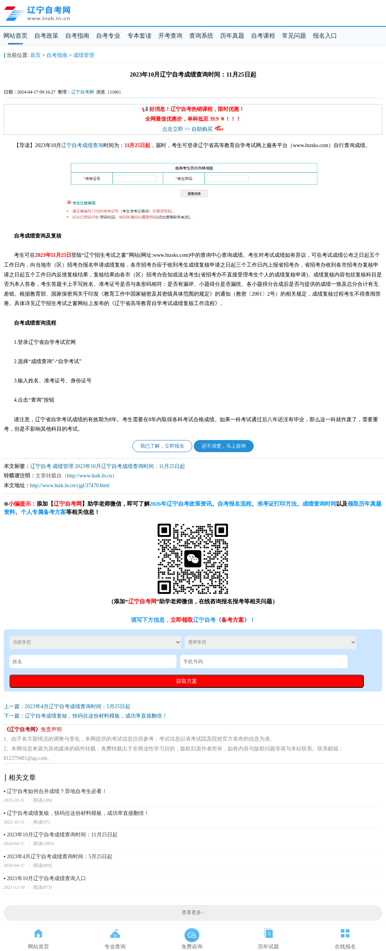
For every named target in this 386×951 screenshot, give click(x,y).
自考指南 (77, 35)
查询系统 (201, 35)
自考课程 (263, 35)
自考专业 (108, 35)
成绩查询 (92, 145)
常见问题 (294, 35)
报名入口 (325, 35)
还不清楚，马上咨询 (224, 446)
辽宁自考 (71, 145)
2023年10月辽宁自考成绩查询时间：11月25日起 (130, 466)
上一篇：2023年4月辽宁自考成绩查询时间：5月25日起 (67, 706)
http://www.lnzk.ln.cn (89, 476)
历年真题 (232, 35)
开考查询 (170, 35)
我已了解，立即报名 (162, 446)
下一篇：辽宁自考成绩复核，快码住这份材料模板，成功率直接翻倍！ (85, 716)
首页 (35, 55)
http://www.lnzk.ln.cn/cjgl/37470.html (70, 485)
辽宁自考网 (82, 92)
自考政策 (46, 35)
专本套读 (139, 35)
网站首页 (15, 35)
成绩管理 (83, 55)
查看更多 (193, 912)
